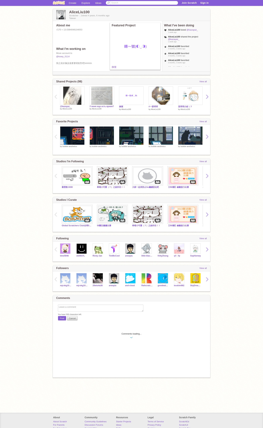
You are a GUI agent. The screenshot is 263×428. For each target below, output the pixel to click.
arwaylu (129, 256)
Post (62, 318)
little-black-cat (147, 256)
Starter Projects (123, 421)
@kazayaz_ (192, 30)
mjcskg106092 (82, 285)
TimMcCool (114, 256)
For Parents (59, 425)
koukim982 (179, 285)
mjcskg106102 (65, 285)
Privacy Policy (154, 425)
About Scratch (60, 421)
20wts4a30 (98, 285)
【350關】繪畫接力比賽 (178, 187)
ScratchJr (183, 425)
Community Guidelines (96, 421)
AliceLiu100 (67, 109)
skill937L (80, 256)
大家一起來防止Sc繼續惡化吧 (145, 187)
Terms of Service (156, 421)
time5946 (64, 256)
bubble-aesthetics (70, 146)
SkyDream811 (195, 285)
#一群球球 (153, 106)
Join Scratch (189, 2)
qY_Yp (177, 256)
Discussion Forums (94, 425)
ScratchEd (184, 421)
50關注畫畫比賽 (104, 225)
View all (203, 81)
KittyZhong (163, 256)
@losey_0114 (63, 56)
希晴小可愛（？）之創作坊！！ (111, 187)
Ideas (98, 3)
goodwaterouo (163, 285)
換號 (114, 67)
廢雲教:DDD (67, 187)
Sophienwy (195, 256)
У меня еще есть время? (102, 106)
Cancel (72, 318)
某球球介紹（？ (185, 106)
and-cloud (130, 285)
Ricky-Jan (97, 256)
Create (72, 3)
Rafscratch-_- (147, 285)
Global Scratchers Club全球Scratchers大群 (77, 225)
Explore (86, 3)
